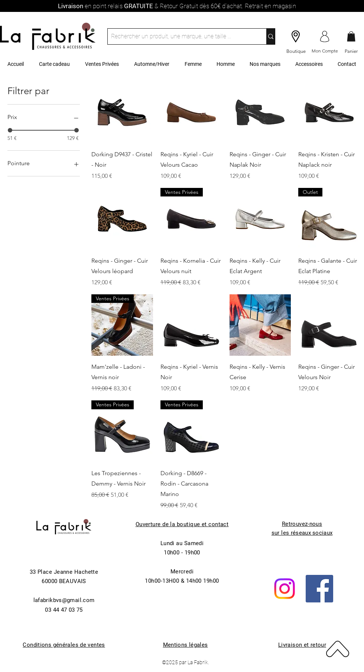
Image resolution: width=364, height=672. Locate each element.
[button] (351, 36)
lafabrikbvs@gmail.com (64, 600)
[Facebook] (319, 588)
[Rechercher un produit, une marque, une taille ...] (181, 36)
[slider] (10, 130)
